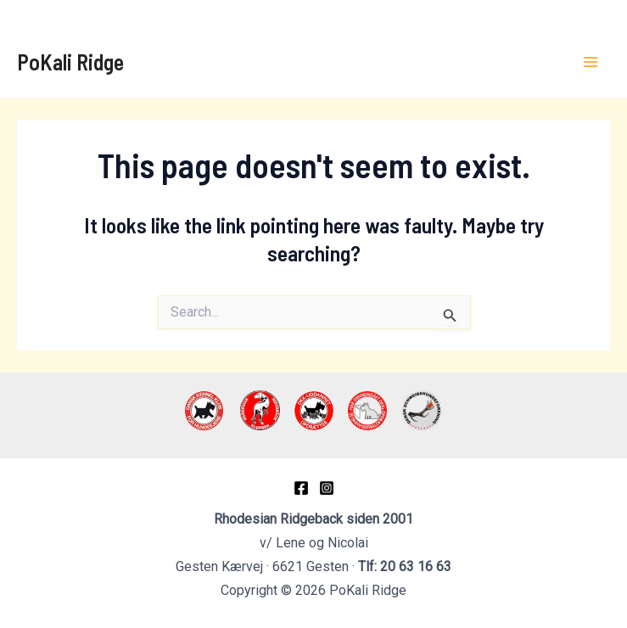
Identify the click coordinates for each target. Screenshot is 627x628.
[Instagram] (326, 488)
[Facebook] (301, 488)
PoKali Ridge (70, 61)
